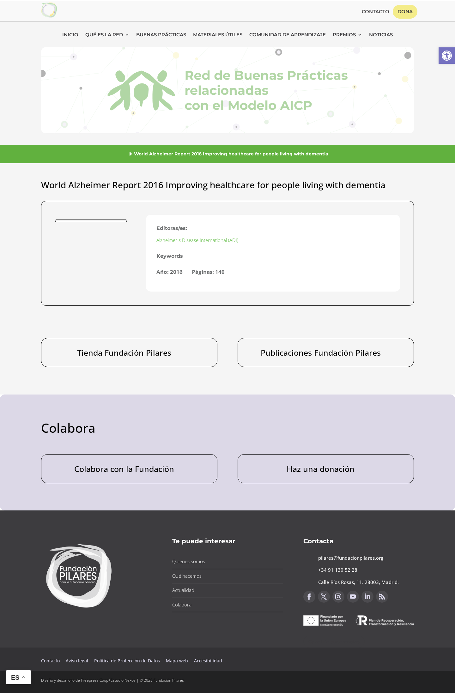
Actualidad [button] (183, 590)
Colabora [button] (181, 604)
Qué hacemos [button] (187, 576)
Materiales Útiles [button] (217, 35)
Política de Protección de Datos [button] (127, 661)
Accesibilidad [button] (208, 661)
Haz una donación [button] (321, 468)
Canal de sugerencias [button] (334, 642)
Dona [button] (405, 12)
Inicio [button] (70, 35)
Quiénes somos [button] (188, 561)
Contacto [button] (375, 12)
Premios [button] (344, 35)
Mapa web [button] (177, 661)
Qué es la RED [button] (104, 35)
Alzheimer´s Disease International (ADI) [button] (197, 240)
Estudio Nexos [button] (123, 680)
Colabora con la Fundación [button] (124, 468)
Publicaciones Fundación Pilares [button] (321, 352)
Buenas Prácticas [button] (161, 35)
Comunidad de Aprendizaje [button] (287, 35)
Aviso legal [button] (77, 661)
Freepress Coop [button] (94, 680)
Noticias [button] (381, 35)
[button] (447, 55)
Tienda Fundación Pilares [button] (124, 352)
